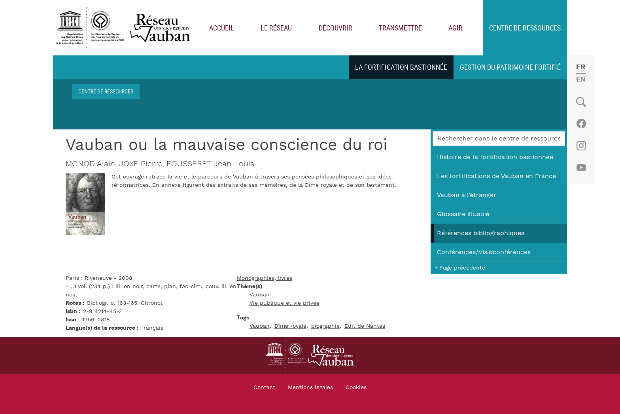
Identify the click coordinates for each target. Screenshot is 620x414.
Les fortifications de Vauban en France (496, 176)
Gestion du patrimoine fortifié (510, 67)
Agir (455, 27)
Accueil (221, 27)
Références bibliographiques (480, 233)
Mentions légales (310, 387)
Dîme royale (290, 326)
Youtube (581, 168)
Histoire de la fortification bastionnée (495, 157)
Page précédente (462, 268)
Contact (264, 387)
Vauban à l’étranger (466, 195)
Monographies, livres (264, 278)
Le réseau (276, 27)
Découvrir (335, 27)
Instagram (581, 145)
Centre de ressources (525, 27)
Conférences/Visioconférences (484, 252)
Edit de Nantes (364, 326)
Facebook (581, 123)
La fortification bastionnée (401, 67)
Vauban (260, 295)
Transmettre (400, 27)
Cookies (356, 387)
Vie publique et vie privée (284, 303)
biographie (325, 326)
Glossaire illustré (463, 214)
